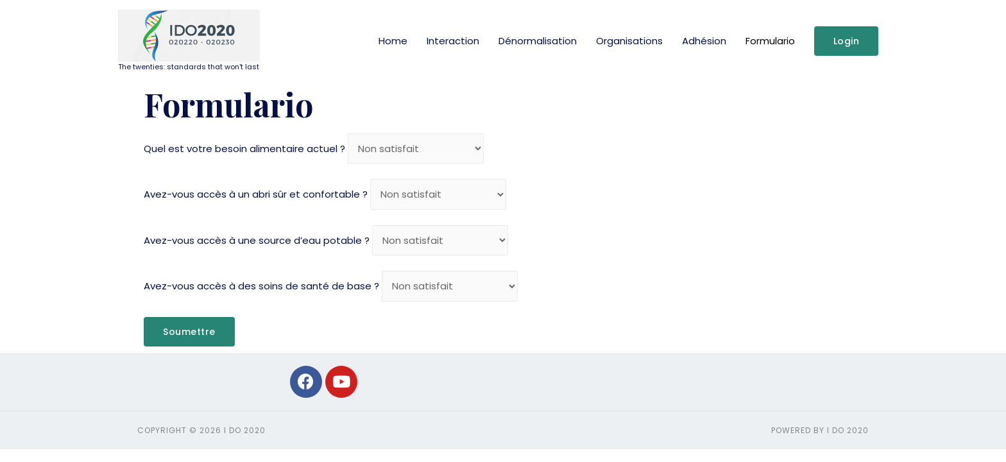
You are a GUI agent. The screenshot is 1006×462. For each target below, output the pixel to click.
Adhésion (704, 40)
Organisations (629, 40)
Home (393, 40)
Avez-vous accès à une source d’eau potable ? (257, 240)
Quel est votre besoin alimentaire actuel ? (244, 148)
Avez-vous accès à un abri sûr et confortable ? (256, 194)
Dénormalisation (538, 40)
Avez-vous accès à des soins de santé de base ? (261, 286)
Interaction (453, 40)
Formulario (770, 40)
